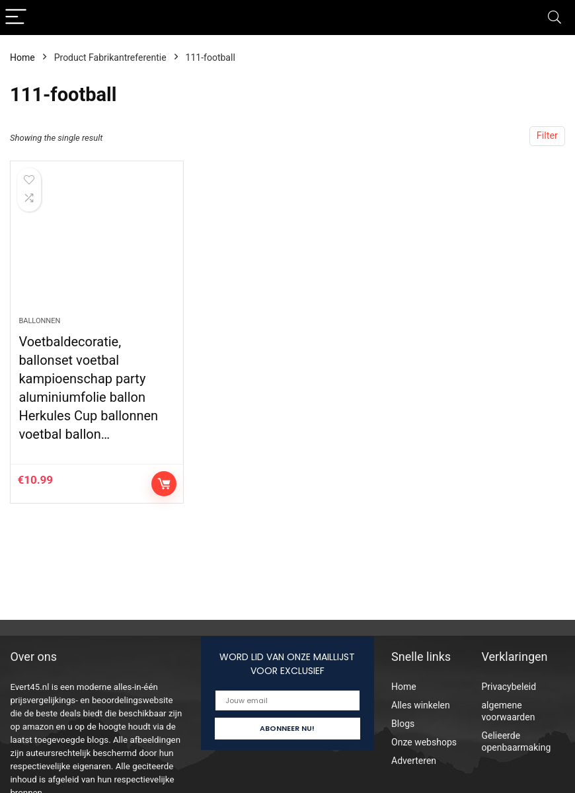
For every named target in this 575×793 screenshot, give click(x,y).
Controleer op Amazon (164, 484)
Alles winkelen (420, 705)
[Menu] (16, 17)
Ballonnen (39, 321)
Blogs (402, 723)
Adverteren (413, 760)
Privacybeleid (509, 686)
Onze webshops (424, 742)
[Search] (554, 17)
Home (22, 57)
